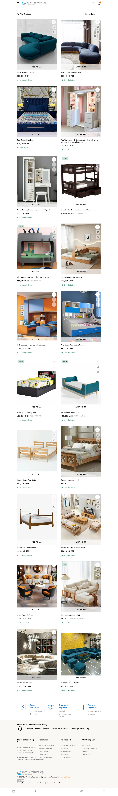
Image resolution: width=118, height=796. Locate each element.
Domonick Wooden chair (70, 615)
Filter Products (24, 14)
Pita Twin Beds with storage (71, 277)
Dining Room (43, 751)
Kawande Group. (65, 777)
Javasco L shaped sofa (70, 682)
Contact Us (86, 754)
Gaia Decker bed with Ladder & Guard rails (78, 209)
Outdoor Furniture (45, 757)
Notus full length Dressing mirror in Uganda (34, 209)
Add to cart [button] (37, 67)
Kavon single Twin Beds (26, 480)
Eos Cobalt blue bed (25, 140)
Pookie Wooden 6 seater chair (73, 547)
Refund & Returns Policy (55, 783)
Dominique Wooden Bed (26, 547)
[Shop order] (93, 14)
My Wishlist (64, 754)
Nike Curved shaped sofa (71, 72)
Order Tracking (66, 757)
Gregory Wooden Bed (70, 480)
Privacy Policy (21, 783)
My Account (66, 751)
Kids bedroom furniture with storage (31, 345)
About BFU (86, 745)
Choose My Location (68, 745)
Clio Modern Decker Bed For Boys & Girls (33, 277)
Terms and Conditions (36, 783)
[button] (54, 22)
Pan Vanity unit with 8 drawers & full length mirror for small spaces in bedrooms (79, 141)
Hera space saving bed (26, 412)
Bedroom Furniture (45, 748)
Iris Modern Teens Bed (70, 412)
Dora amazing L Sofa (25, 72)
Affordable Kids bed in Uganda (73, 345)
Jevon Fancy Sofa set (25, 615)
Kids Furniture (43, 754)
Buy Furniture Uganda (46, 745)
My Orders (64, 748)
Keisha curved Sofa (24, 682)
